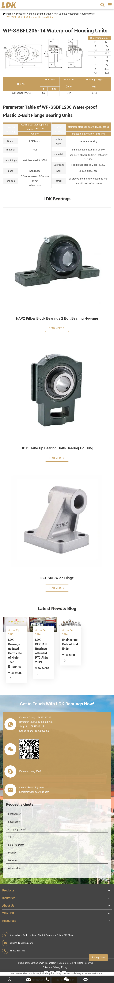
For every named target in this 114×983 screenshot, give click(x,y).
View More (15, 675)
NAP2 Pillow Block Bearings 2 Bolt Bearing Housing (57, 318)
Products (21, 13)
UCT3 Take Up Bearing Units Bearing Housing (57, 448)
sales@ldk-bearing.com (17, 943)
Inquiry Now (98, 957)
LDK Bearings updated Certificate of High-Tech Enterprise (15, 653)
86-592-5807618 (13, 951)
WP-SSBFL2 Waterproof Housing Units (74, 13)
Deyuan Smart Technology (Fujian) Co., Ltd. (52, 963)
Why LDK (8, 913)
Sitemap (47, 967)
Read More (56, 328)
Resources (9, 921)
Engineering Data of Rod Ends (70, 644)
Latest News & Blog (57, 608)
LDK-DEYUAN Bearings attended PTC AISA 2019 (41, 651)
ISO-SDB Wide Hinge (57, 578)
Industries (8, 898)
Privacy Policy (60, 967)
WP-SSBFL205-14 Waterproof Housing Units (30, 17)
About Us (8, 905)
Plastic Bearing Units (40, 13)
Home (9, 13)
